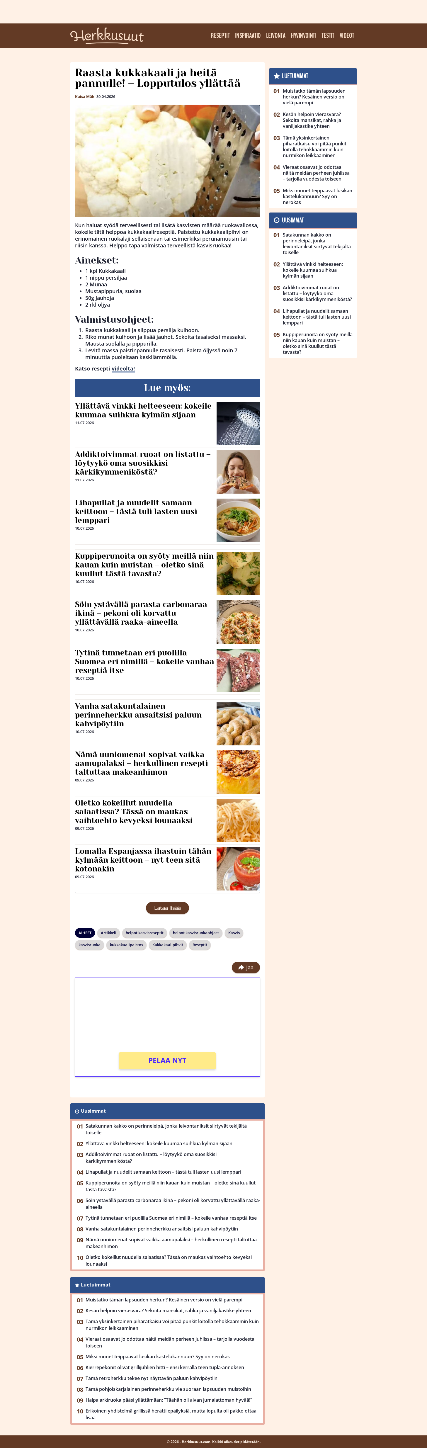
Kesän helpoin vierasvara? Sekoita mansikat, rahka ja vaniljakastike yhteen (168, 1310)
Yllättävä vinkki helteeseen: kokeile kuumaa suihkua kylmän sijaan (143, 410)
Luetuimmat (95, 1285)
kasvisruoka (90, 944)
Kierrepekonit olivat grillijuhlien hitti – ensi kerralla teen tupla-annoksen (165, 1367)
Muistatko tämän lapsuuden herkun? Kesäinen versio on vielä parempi (164, 1299)
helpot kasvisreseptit (145, 932)
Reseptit (220, 35)
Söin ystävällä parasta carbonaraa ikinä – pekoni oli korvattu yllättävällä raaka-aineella (141, 613)
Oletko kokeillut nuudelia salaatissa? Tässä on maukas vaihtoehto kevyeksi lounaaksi (134, 811)
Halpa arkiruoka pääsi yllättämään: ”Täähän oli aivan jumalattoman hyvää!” (169, 1400)
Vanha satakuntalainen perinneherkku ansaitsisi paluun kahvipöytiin (138, 715)
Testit (327, 35)
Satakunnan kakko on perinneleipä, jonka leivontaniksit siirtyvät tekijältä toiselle (166, 1129)
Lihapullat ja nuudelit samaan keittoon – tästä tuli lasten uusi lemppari (136, 511)
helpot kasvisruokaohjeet (196, 932)
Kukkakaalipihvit (167, 944)
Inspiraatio (248, 35)
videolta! (123, 368)
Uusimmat (93, 1111)
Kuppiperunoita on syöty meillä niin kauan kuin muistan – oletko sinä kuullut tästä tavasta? (144, 565)
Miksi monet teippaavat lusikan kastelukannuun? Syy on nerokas (158, 1356)
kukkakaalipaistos (126, 944)
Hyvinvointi (303, 35)
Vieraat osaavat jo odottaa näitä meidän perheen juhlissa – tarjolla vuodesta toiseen (170, 1342)
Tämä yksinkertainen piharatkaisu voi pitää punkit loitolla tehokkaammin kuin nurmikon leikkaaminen (172, 1324)
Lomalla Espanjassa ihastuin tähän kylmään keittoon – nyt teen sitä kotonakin (143, 860)
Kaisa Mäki (85, 96)
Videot (347, 35)
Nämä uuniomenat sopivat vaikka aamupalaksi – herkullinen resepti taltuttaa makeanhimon (141, 763)
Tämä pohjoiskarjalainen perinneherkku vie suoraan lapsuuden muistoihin (168, 1389)
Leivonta (276, 35)
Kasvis (234, 932)
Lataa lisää (167, 907)
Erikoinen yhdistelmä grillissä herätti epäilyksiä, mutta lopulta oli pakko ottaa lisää (171, 1414)
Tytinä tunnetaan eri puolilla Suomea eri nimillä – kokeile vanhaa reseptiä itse (144, 661)
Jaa (245, 967)
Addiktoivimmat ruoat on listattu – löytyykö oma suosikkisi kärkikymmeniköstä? (143, 463)
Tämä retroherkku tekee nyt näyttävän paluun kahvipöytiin (151, 1378)
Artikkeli (108, 932)
